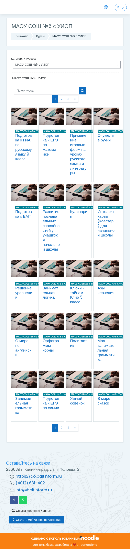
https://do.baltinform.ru (39, 476)
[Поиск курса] (46, 90)
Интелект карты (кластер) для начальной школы (106, 223)
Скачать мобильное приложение (36, 520)
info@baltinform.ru (34, 490)
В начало (22, 36)
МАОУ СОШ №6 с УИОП (69, 36)
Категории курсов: (23, 59)
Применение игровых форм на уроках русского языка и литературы (78, 154)
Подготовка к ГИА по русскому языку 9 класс (23, 147)
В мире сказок (104, 401)
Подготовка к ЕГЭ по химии (51, 403)
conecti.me (88, 545)
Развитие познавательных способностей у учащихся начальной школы (51, 230)
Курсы (40, 36)
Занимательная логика (50, 292)
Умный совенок (77, 401)
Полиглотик (78, 343)
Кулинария (78, 214)
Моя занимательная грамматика (106, 350)
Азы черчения (106, 290)
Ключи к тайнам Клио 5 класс (77, 295)
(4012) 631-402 (30, 483)
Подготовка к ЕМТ (23, 214)
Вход (120, 7)
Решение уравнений (23, 292)
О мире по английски (23, 348)
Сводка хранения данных (31, 511)
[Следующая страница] (75, 99)
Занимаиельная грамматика (23, 405)
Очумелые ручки (106, 138)
